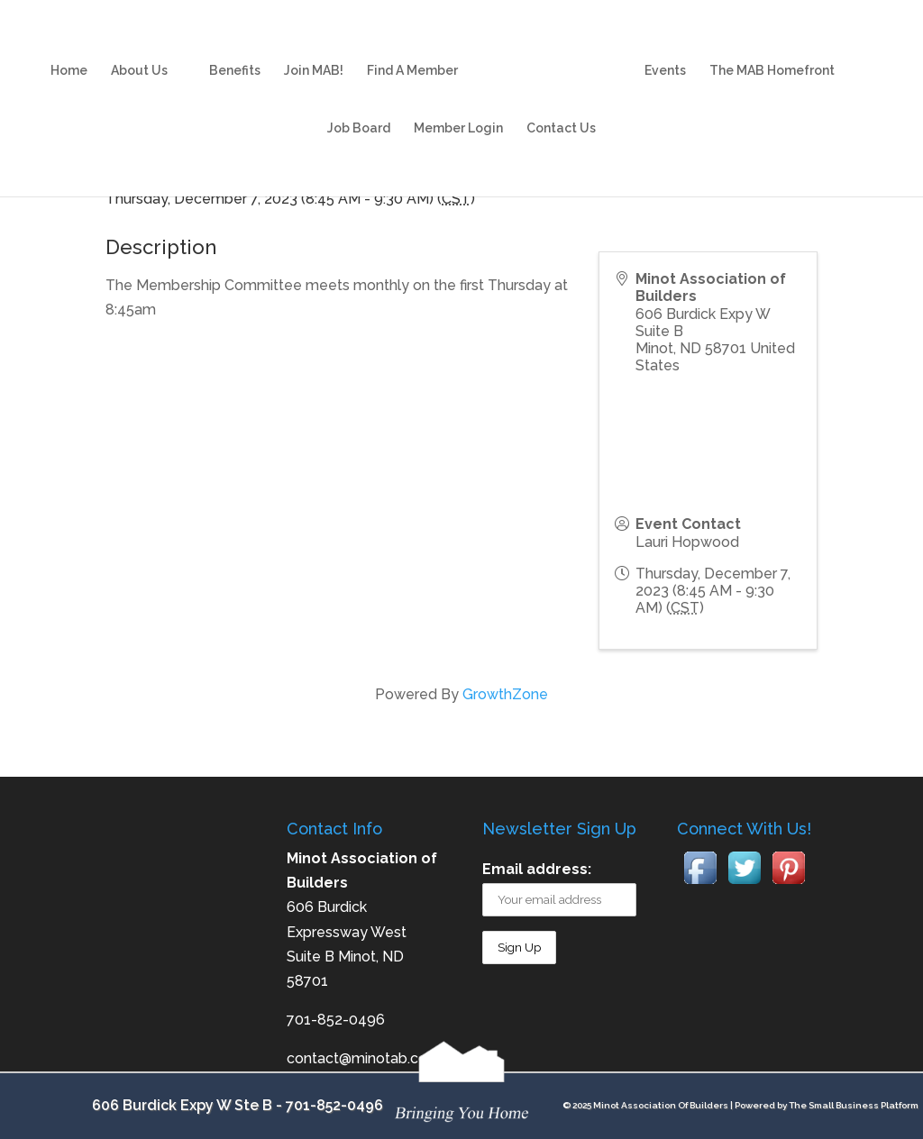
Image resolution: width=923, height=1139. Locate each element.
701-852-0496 (334, 1105)
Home (68, 52)
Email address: (536, 869)
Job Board (358, 110)
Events (665, 52)
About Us (139, 52)
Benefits (234, 52)
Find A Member (412, 52)
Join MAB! (313, 52)
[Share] (633, 172)
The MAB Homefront (772, 52)
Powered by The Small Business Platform (826, 1105)
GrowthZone (505, 694)
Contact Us (561, 110)
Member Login (458, 110)
